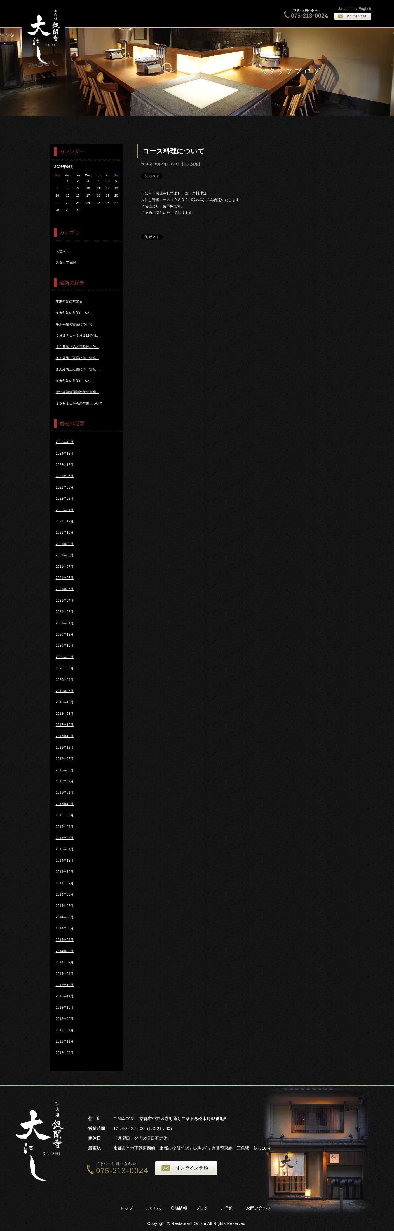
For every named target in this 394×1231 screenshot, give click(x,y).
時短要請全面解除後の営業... (77, 392)
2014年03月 (65, 951)
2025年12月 (65, 442)
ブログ (202, 1208)
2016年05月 (65, 770)
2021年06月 (65, 578)
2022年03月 (65, 487)
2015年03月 (65, 838)
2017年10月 (65, 736)
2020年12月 (65, 634)
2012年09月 (65, 1053)
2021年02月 (65, 612)
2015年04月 (65, 827)
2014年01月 (65, 974)
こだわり (227, 14)
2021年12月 (65, 521)
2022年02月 (65, 499)
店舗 (257, 14)
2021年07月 (65, 567)
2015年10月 (65, 804)
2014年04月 (65, 940)
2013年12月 (65, 985)
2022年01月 (65, 510)
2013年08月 (65, 1019)
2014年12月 (65, 861)
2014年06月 (65, 917)
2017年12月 (65, 725)
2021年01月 (65, 623)
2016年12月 (65, 747)
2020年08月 (65, 657)
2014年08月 (65, 894)
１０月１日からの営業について (79, 403)
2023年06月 (65, 476)
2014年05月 (65, 928)
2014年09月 (65, 883)
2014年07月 (65, 906)
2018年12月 (65, 702)
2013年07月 (65, 1030)
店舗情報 (178, 1208)
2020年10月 (65, 646)
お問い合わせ (258, 1208)
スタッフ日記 (66, 263)
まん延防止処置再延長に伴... (77, 347)
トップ (199, 14)
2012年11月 (65, 1041)
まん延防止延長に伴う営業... (77, 358)
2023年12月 (65, 465)
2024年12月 (65, 454)
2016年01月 (65, 793)
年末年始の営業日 (69, 301)
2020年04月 (65, 680)
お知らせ (62, 251)
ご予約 (227, 1208)
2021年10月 (65, 532)
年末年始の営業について (74, 313)
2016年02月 (65, 781)
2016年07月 (65, 759)
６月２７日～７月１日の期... (77, 335)
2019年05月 (65, 691)
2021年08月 (65, 555)
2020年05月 (65, 668)
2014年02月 (65, 962)
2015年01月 (65, 849)
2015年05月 (65, 815)
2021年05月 (65, 589)
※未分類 (191, 164)
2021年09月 (65, 544)
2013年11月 (65, 996)
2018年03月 (65, 714)
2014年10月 (65, 872)
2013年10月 (65, 1008)
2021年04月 (65, 600)
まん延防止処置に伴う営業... (77, 369)
